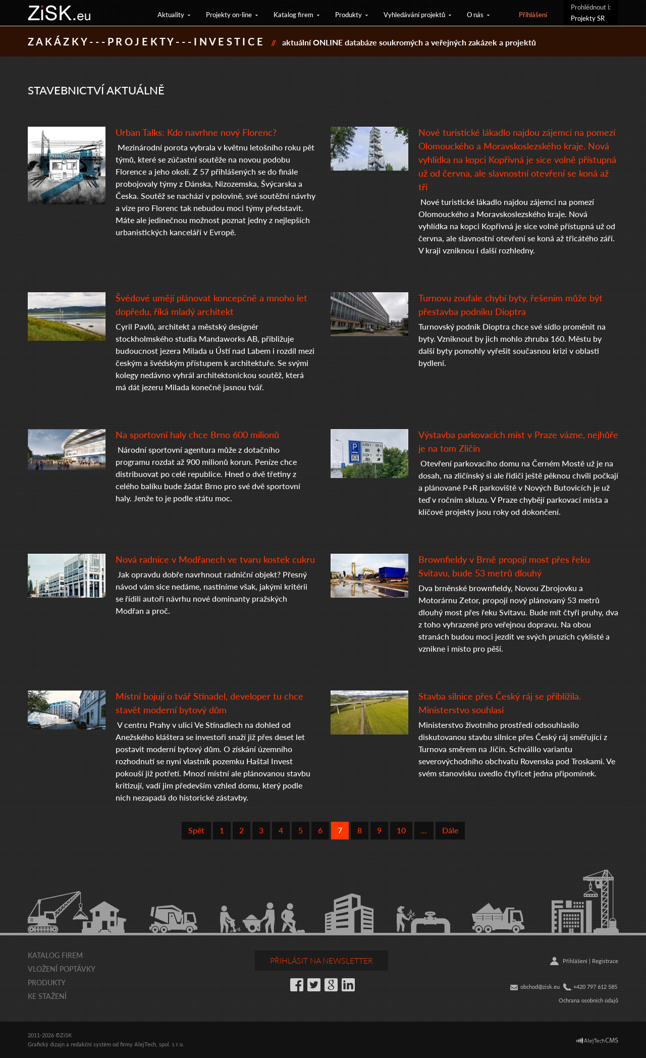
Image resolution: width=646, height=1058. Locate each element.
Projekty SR (588, 18)
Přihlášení (533, 14)
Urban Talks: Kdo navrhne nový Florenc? (196, 132)
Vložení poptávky (61, 969)
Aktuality (170, 14)
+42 (577, 986)
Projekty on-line (229, 14)
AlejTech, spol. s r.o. (159, 1044)
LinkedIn (348, 984)
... (424, 830)
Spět (196, 830)
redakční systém (91, 1044)
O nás (475, 14)
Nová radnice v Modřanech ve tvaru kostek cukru (215, 559)
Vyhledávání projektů (414, 14)
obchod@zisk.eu (540, 986)
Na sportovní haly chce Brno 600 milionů (197, 434)
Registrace (605, 961)
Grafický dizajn (46, 1044)
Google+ (331, 984)
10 (401, 830)
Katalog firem (293, 14)
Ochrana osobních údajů (588, 1000)
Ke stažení (47, 996)
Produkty (348, 14)
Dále (450, 830)
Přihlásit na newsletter (321, 960)
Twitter (313, 984)
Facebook (296, 984)
